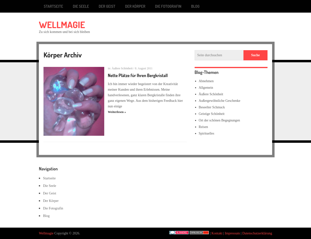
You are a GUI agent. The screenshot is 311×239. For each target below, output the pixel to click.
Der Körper (135, 6)
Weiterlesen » (117, 112)
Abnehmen (206, 81)
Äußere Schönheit (122, 68)
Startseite (53, 6)
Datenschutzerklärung (257, 233)
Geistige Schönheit (212, 114)
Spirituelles (206, 133)
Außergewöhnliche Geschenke (219, 101)
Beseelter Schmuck (212, 107)
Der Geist (107, 6)
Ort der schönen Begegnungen (219, 120)
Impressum (232, 233)
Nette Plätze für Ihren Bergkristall (138, 75)
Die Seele (81, 6)
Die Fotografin (168, 6)
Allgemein (206, 87)
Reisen (203, 127)
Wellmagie (62, 24)
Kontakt (216, 233)
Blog (195, 6)
